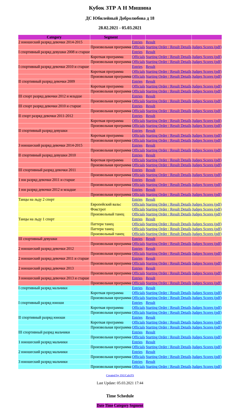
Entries (137, 42)
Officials (138, 47)
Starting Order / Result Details (168, 47)
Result (150, 42)
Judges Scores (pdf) (206, 47)
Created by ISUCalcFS (120, 375)
